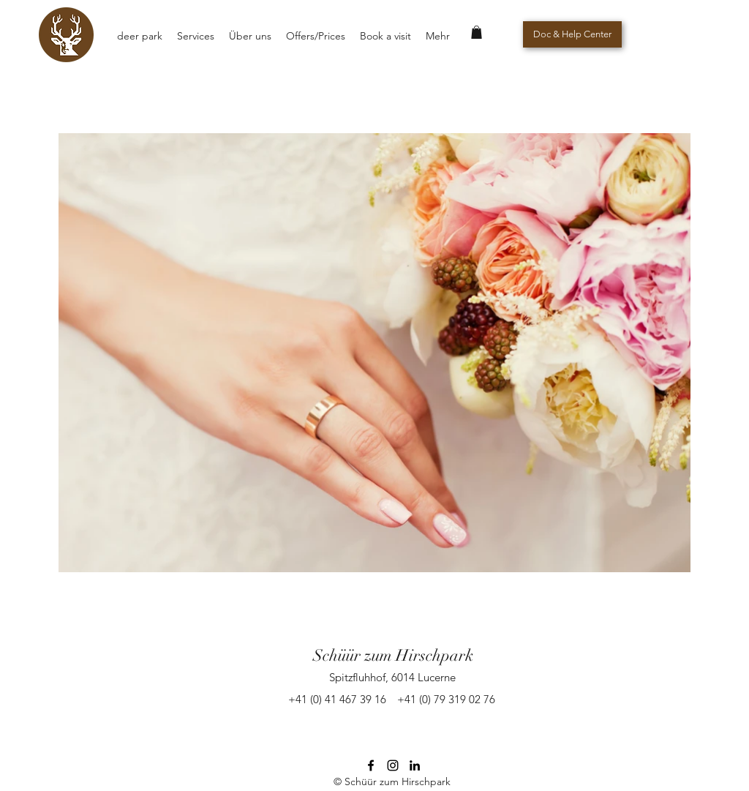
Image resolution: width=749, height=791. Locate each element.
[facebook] (371, 765)
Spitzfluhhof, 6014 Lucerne (392, 677)
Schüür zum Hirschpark (393, 655)
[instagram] (392, 765)
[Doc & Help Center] (572, 34)
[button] (476, 32)
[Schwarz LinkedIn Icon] (414, 765)
